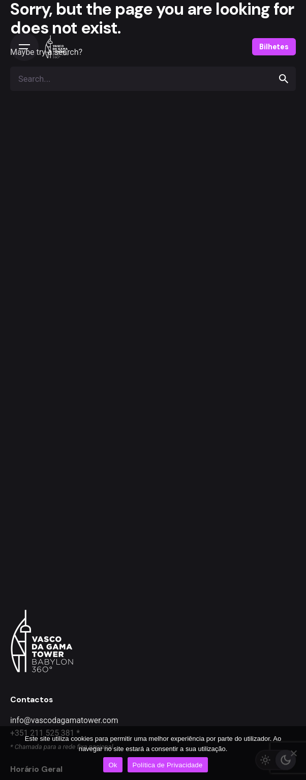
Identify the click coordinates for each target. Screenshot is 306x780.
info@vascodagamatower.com (64, 720)
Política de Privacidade (168, 765)
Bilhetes (274, 46)
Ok (112, 765)
